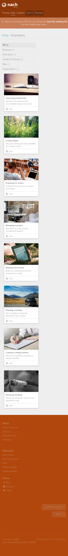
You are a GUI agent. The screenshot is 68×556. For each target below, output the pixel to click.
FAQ (5, 463)
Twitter (7, 490)
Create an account (54, 507)
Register (39, 13)
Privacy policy (59, 539)
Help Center (8, 455)
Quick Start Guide (11, 459)
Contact (21, 13)
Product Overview (11, 427)
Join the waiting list (57, 21)
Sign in (29, 13)
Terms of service (43, 539)
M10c (33, 542)
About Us (7, 431)
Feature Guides (10, 467)
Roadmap (7, 439)
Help (13, 13)
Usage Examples (10, 471)
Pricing (5, 13)
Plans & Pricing (9, 435)
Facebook (9, 486)
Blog (6, 482)
